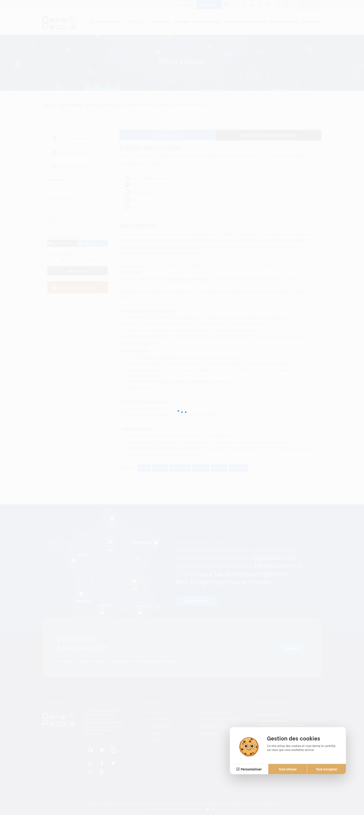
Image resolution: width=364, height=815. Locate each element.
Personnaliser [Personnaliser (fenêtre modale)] (251, 768)
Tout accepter (326, 768)
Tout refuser (288, 768)
